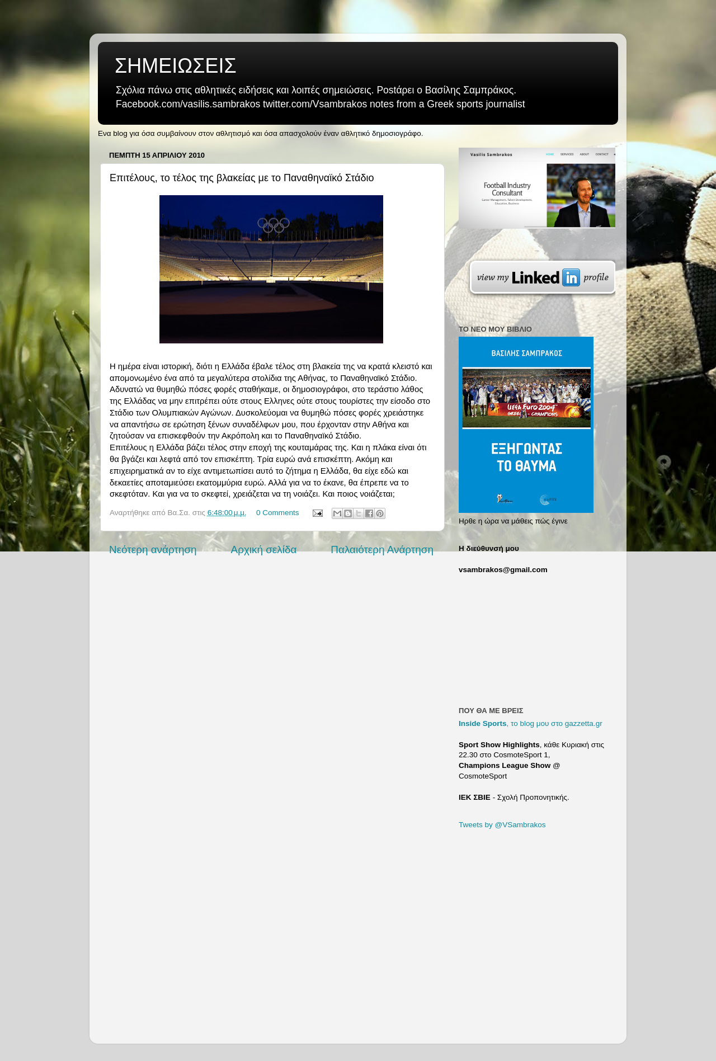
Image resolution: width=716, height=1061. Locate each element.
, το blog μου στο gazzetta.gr (530, 723)
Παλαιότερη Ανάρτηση (382, 549)
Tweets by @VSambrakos (502, 824)
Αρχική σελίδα (264, 549)
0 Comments (277, 512)
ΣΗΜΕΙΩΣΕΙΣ (176, 65)
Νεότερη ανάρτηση (153, 549)
